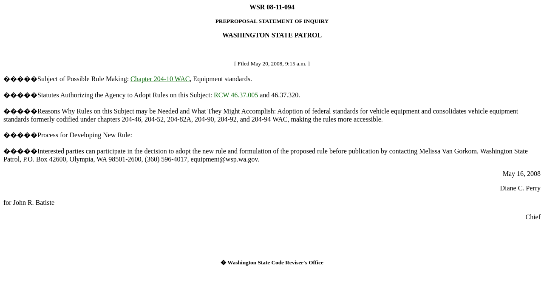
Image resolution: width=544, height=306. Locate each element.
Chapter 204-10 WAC (160, 78)
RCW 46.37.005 (236, 95)
